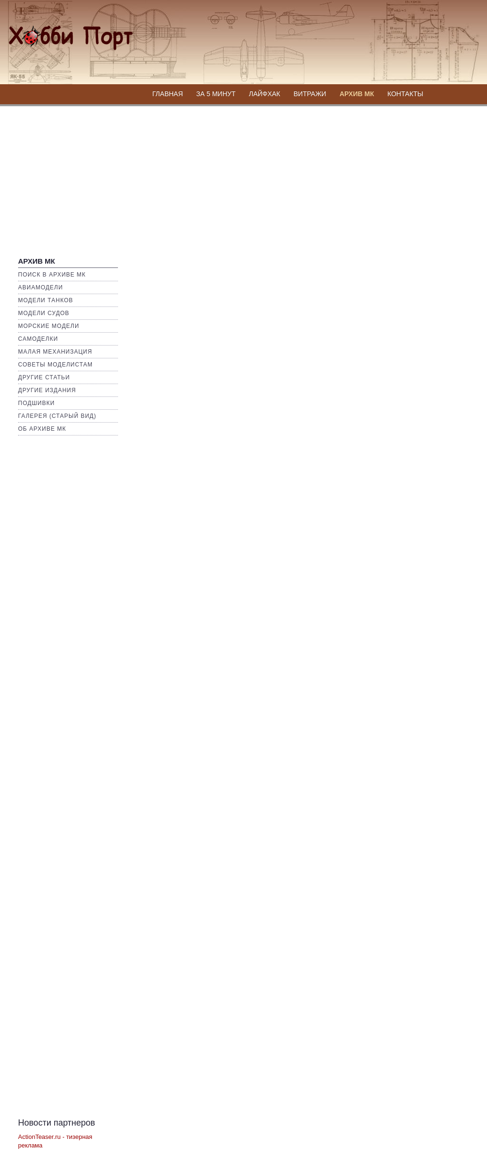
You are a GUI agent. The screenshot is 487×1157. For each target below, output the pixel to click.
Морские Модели (48, 326)
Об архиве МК (42, 428)
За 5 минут (216, 94)
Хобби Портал (59, 31)
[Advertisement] (243, 177)
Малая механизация (55, 351)
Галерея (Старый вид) (57, 416)
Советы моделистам (55, 364)
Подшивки (36, 403)
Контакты (405, 94)
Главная (167, 94)
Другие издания (47, 390)
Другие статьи (44, 377)
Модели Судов (43, 313)
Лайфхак (264, 94)
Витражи (309, 94)
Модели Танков (45, 300)
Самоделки (38, 339)
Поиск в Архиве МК (52, 274)
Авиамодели (40, 287)
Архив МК (357, 94)
